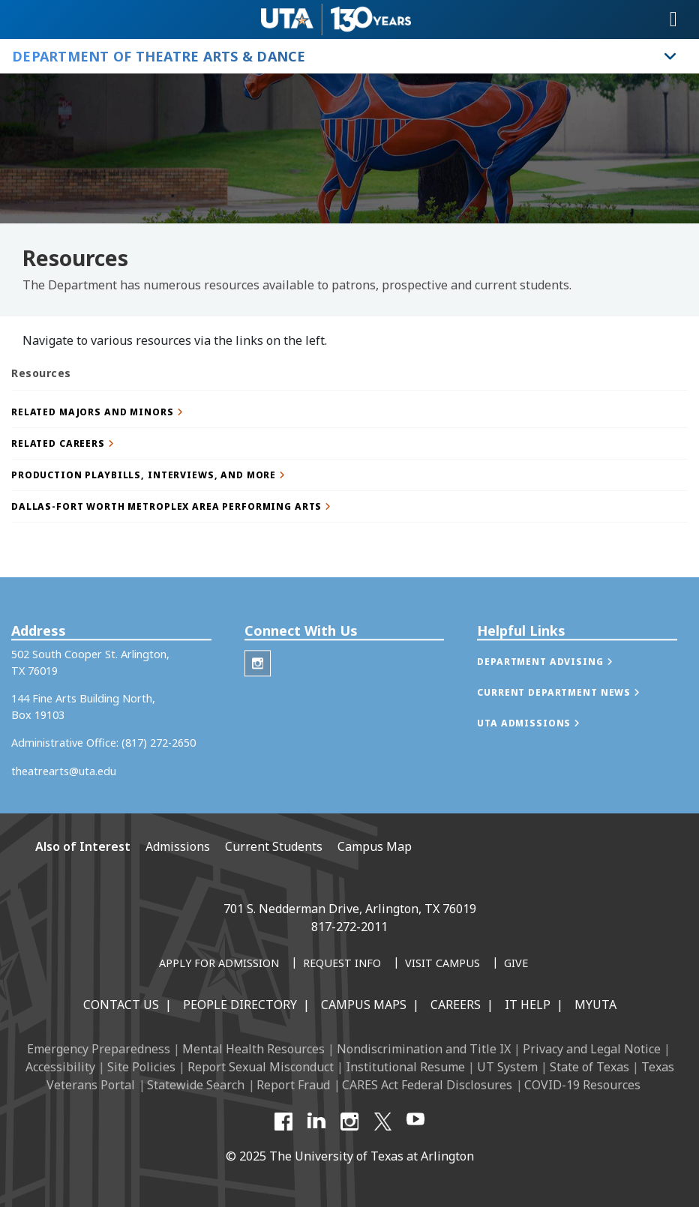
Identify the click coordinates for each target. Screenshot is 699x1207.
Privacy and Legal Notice (592, 1049)
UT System (507, 1067)
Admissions (178, 846)
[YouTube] (415, 1122)
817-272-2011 (349, 926)
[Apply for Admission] (219, 964)
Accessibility (60, 1067)
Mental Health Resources (253, 1049)
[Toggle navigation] (673, 19)
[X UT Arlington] (383, 1122)
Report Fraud (293, 1085)
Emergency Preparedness (98, 1049)
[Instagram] (349, 1122)
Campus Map (375, 846)
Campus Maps (363, 1004)
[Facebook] (283, 1122)
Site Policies (141, 1067)
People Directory (240, 1004)
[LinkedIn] (317, 1122)
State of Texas (589, 1067)
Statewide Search (195, 1085)
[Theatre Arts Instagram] (257, 682)
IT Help (527, 1004)
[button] (349, 412)
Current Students (273, 846)
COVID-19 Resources (582, 1085)
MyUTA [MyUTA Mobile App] (595, 1004)
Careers (455, 1004)
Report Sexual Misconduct (261, 1067)
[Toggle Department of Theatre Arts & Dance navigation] (670, 56)
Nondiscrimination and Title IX (424, 1049)
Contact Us (121, 1004)
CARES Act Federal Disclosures (427, 1085)
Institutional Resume (405, 1067)
